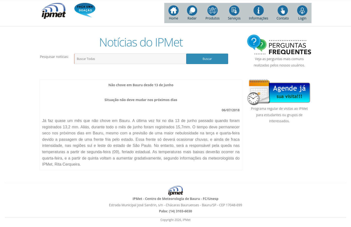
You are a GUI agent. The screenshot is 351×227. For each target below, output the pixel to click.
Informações (258, 12)
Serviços (234, 12)
